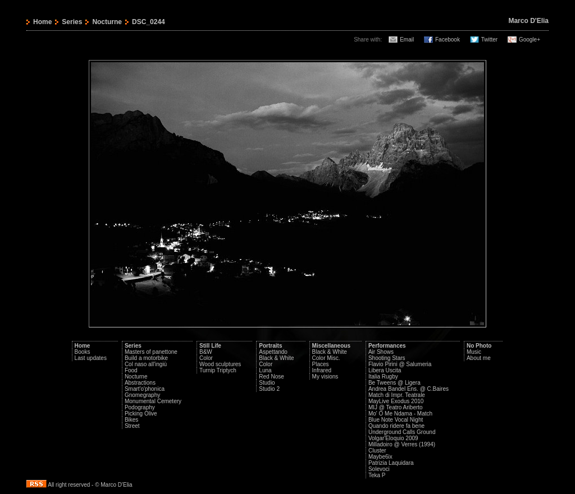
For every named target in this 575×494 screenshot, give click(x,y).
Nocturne (107, 22)
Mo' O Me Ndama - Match (400, 413)
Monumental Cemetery (153, 401)
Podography (140, 407)
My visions (325, 376)
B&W (205, 352)
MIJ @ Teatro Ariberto (395, 407)
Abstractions (140, 383)
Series (72, 22)
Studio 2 (269, 389)
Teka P (377, 475)
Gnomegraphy (142, 395)
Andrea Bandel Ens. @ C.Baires (408, 389)
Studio (267, 383)
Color (206, 358)
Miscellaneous (331, 346)
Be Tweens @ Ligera (394, 383)
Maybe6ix (380, 457)
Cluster (377, 450)
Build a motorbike (146, 358)
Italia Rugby (383, 376)
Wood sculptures (220, 364)
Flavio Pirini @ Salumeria (399, 364)
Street (132, 426)
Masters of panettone (151, 352)
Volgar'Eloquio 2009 (393, 438)
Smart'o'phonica (145, 389)
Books (82, 352)
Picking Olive (141, 413)
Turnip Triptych (217, 370)
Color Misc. (326, 358)
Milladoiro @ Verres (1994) (401, 444)
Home (42, 22)
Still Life (210, 346)
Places (320, 364)
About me (479, 358)
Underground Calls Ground (402, 432)
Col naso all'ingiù (146, 364)
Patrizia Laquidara (391, 463)
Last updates (91, 358)
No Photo (479, 346)
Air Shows (381, 352)
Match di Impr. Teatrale (396, 395)
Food (131, 370)
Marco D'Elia (528, 21)
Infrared (321, 370)
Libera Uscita (384, 370)
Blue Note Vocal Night (395, 420)
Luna (265, 370)
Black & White (276, 358)
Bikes (131, 420)
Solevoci (379, 469)
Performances (387, 346)
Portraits (270, 346)
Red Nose (271, 376)
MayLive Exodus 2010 (395, 401)
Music (474, 352)
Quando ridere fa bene (396, 426)
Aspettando (273, 352)
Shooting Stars (386, 358)
